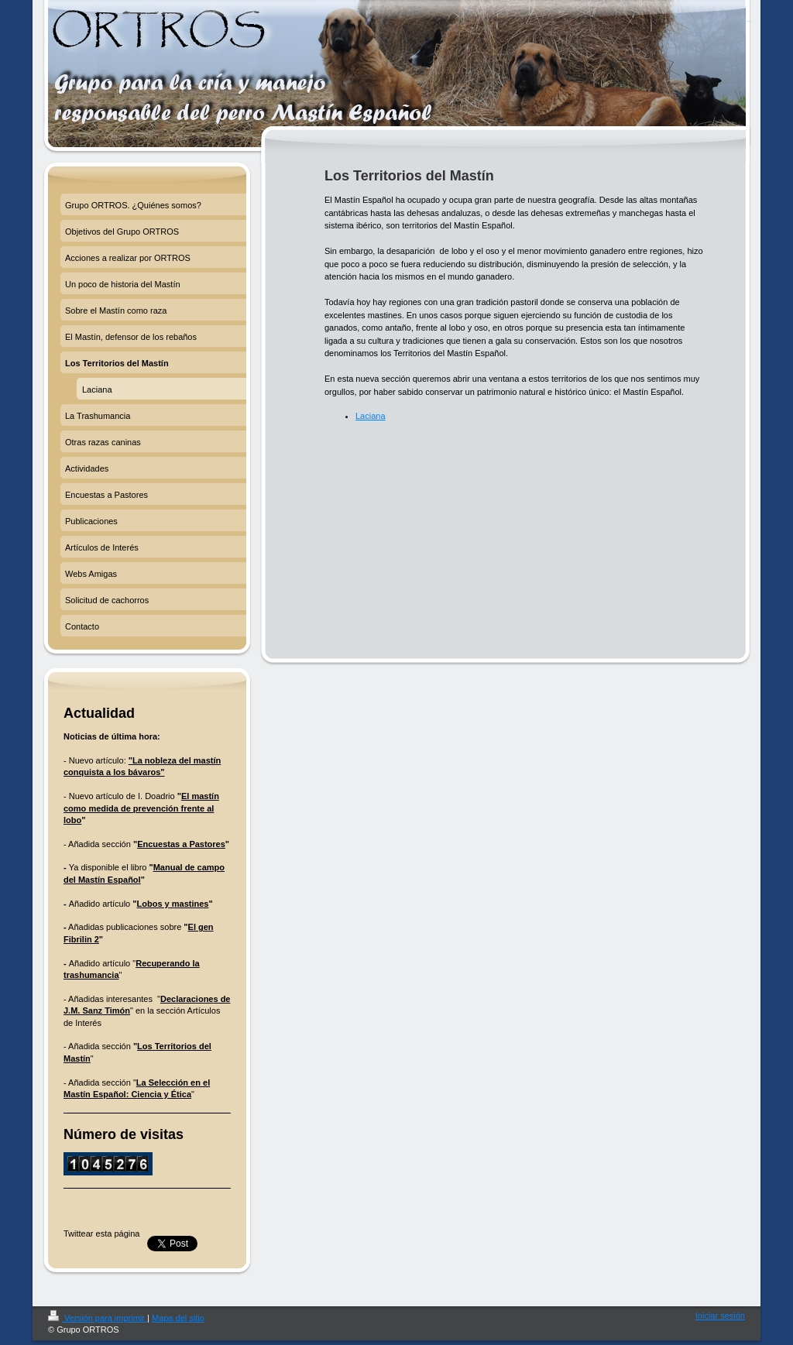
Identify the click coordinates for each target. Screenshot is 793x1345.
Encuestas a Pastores (181, 844)
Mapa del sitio (178, 1318)
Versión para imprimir (97, 1318)
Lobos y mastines (173, 903)
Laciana (370, 415)
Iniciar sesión (720, 1315)
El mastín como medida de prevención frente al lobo (141, 808)
